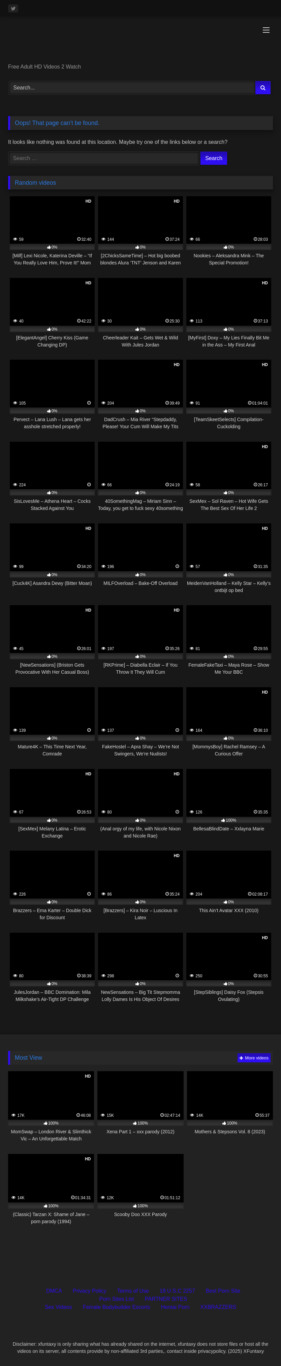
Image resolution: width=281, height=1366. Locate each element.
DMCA (54, 1291)
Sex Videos (58, 1307)
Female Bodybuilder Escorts (116, 1307)
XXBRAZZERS (218, 1307)
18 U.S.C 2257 (177, 1291)
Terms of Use (133, 1291)
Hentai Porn (175, 1307)
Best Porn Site (223, 1291)
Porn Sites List (116, 1299)
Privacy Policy (89, 1291)
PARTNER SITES (166, 1299)
